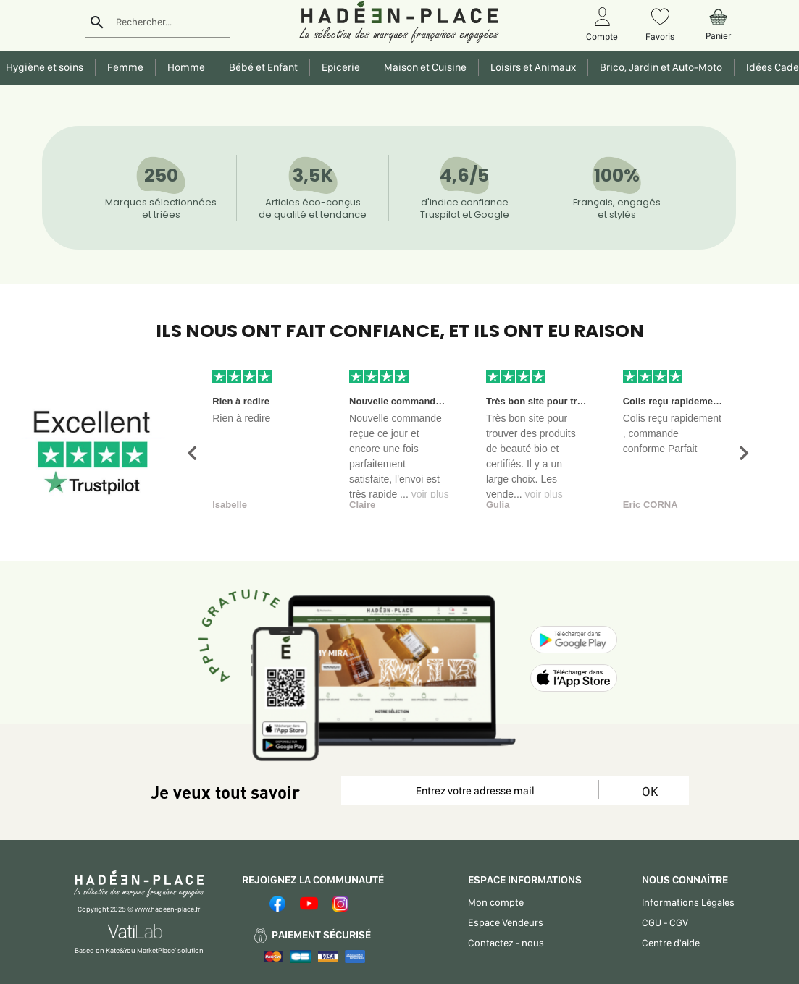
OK (650, 791)
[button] (192, 453)
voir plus (430, 494)
